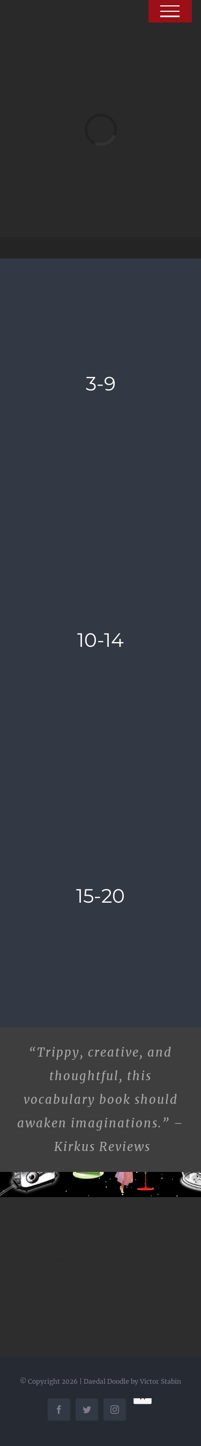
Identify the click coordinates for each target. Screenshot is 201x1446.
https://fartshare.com (36, 1279)
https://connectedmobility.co (43, 1260)
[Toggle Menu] (170, 11)
